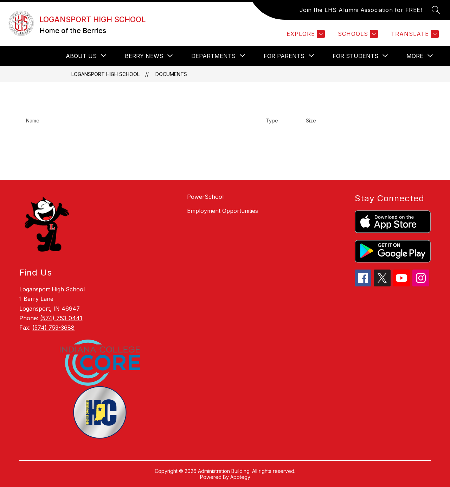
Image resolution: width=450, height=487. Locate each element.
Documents (171, 74)
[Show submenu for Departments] (213, 56)
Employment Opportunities (222, 210)
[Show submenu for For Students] (355, 56)
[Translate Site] (414, 34)
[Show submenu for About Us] (81, 56)
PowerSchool (205, 196)
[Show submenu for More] (414, 56)
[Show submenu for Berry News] (144, 56)
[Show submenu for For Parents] (284, 56)
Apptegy (240, 477)
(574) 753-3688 (53, 327)
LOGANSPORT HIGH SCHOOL (105, 74)
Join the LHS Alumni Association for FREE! (361, 9)
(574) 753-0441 (61, 318)
